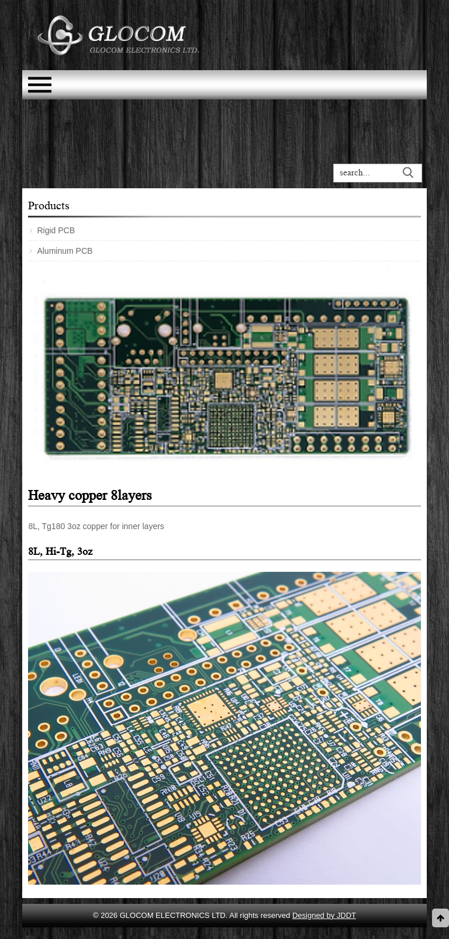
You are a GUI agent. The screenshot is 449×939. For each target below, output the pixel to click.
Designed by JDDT (324, 915)
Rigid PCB (56, 230)
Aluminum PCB (64, 251)
